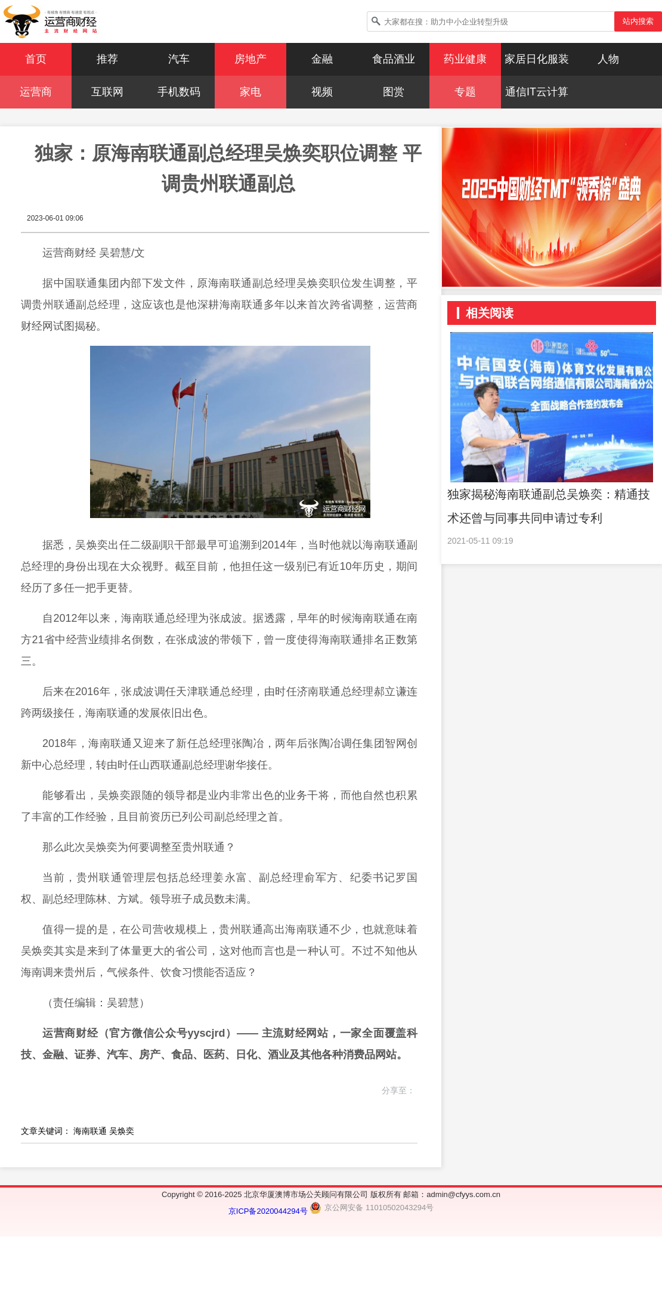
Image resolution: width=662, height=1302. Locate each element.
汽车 (179, 59)
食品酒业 (393, 59)
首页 (36, 59)
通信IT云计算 (536, 92)
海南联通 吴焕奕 (103, 1131)
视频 (322, 92)
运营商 (36, 92)
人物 (608, 59)
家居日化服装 (537, 59)
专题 (465, 92)
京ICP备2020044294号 (269, 1211)
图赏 (393, 92)
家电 (250, 92)
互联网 (107, 92)
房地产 (250, 59)
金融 (322, 59)
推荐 (107, 59)
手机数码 (178, 92)
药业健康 (465, 59)
